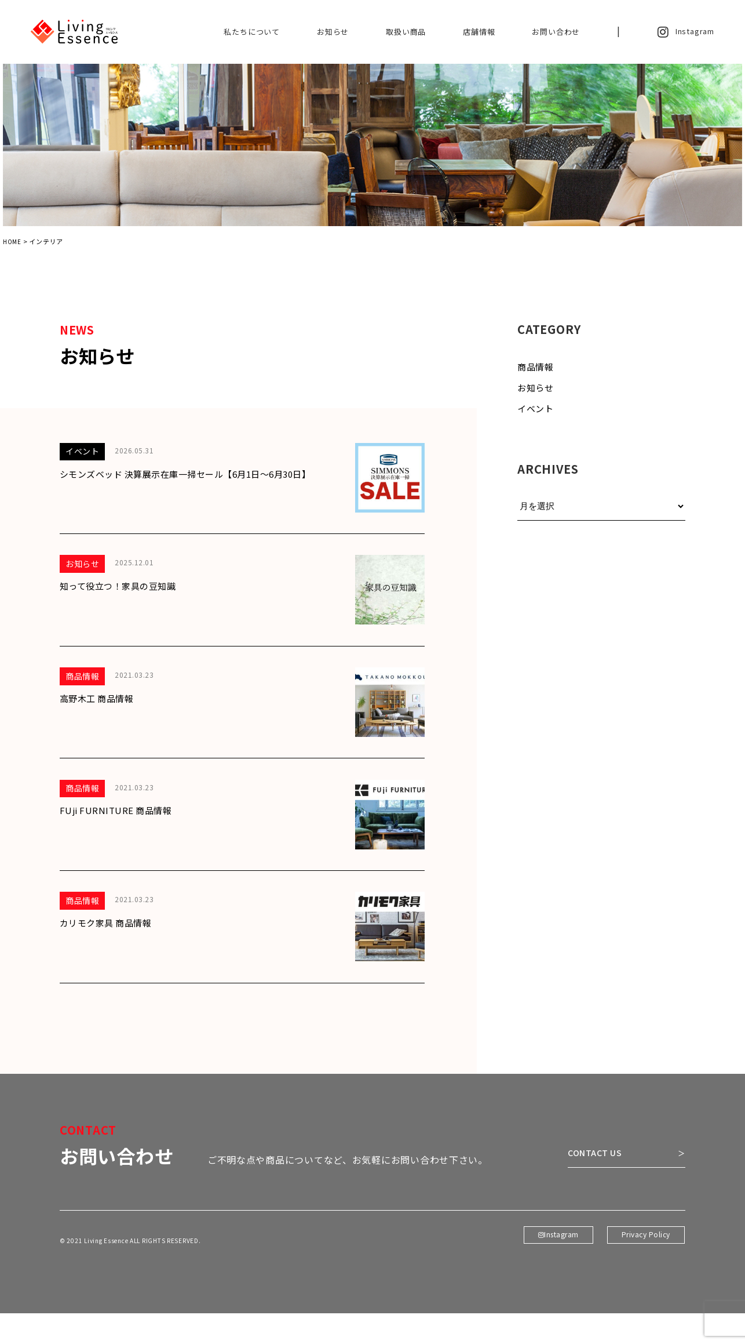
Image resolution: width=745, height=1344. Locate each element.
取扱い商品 (406, 31)
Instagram (686, 32)
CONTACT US (583, 1186)
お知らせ (333, 31)
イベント (535, 412)
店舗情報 (479, 31)
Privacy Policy (645, 1274)
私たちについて (252, 31)
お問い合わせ (556, 31)
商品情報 (535, 370)
